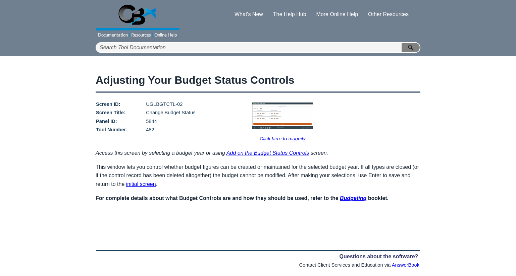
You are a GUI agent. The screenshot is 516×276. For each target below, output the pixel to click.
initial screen (141, 184)
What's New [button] (249, 14)
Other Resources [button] (388, 14)
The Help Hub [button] (289, 14)
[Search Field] (258, 47)
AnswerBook (405, 265)
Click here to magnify (283, 138)
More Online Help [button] (337, 14)
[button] (411, 47)
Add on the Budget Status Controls (267, 153)
